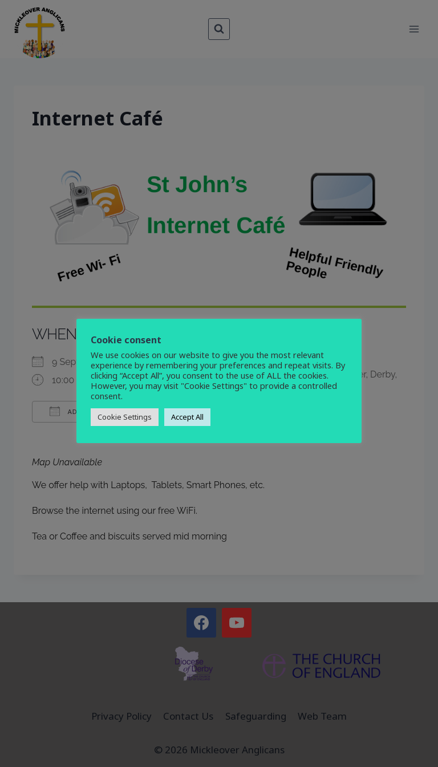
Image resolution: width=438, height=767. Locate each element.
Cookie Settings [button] (125, 417)
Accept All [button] (187, 417)
